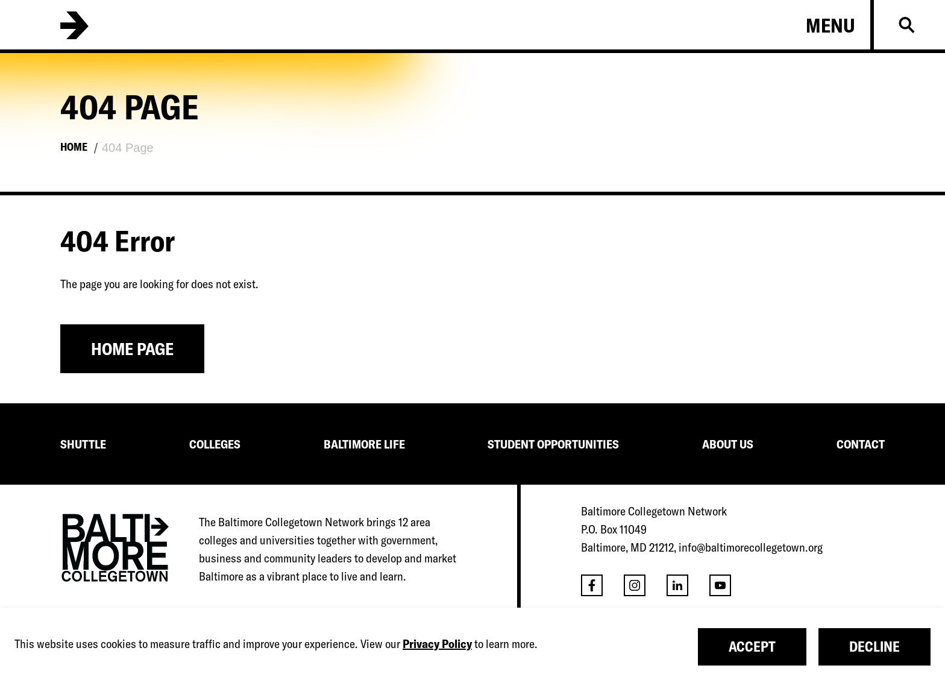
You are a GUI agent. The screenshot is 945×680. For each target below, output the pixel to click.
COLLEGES (214, 444)
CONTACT (861, 444)
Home (73, 147)
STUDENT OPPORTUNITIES (553, 444)
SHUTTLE (83, 444)
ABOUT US (727, 444)
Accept (752, 646)
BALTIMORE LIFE (364, 444)
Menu (830, 25)
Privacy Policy (437, 643)
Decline (874, 646)
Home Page (132, 348)
